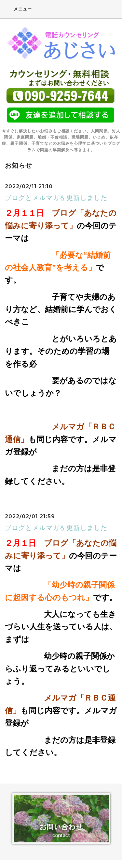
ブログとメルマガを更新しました (56, 198)
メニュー (18, 8)
